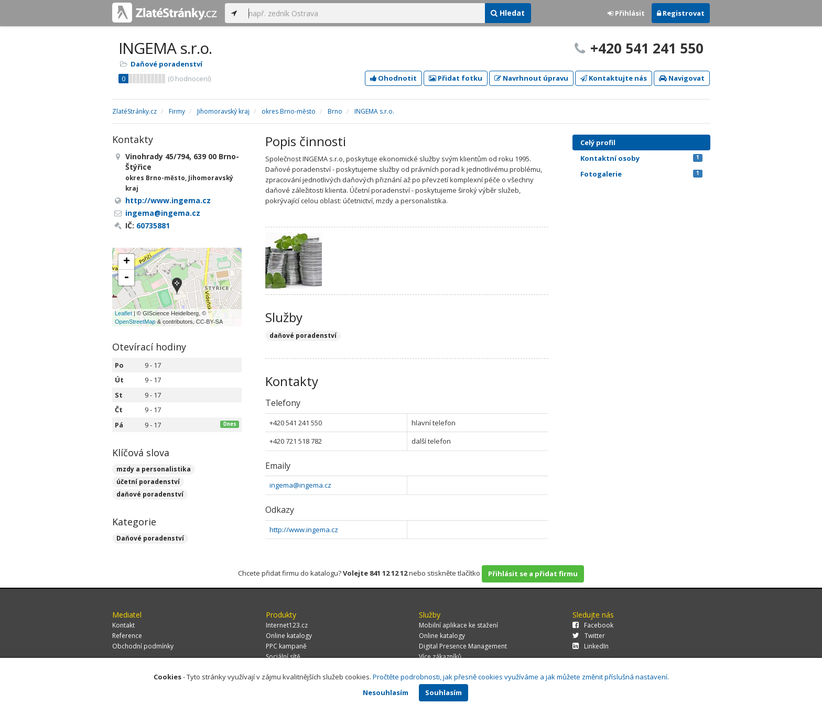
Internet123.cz (287, 625)
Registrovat (681, 13)
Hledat (508, 13)
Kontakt (123, 625)
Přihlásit (626, 13)
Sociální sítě (283, 656)
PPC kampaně (286, 646)
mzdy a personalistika (153, 469)
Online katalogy (289, 635)
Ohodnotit (393, 78)
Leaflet (123, 313)
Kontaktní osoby (641, 158)
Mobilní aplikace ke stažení (458, 625)
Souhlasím (443, 692)
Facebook (592, 625)
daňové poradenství (149, 494)
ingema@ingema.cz (300, 485)
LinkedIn (590, 646)
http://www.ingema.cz (303, 529)
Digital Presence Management (463, 646)
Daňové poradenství (166, 64)
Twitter (588, 635)
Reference (127, 635)
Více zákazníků (440, 656)
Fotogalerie (641, 174)
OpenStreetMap (135, 321)
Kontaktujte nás (613, 78)
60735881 (153, 225)
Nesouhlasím (385, 692)
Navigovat (682, 78)
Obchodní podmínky (143, 646)
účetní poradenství (148, 481)
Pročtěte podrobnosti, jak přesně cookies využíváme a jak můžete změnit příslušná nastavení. (521, 676)
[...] (364, 13)
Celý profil (597, 142)
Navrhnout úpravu (531, 78)
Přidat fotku (455, 78)
